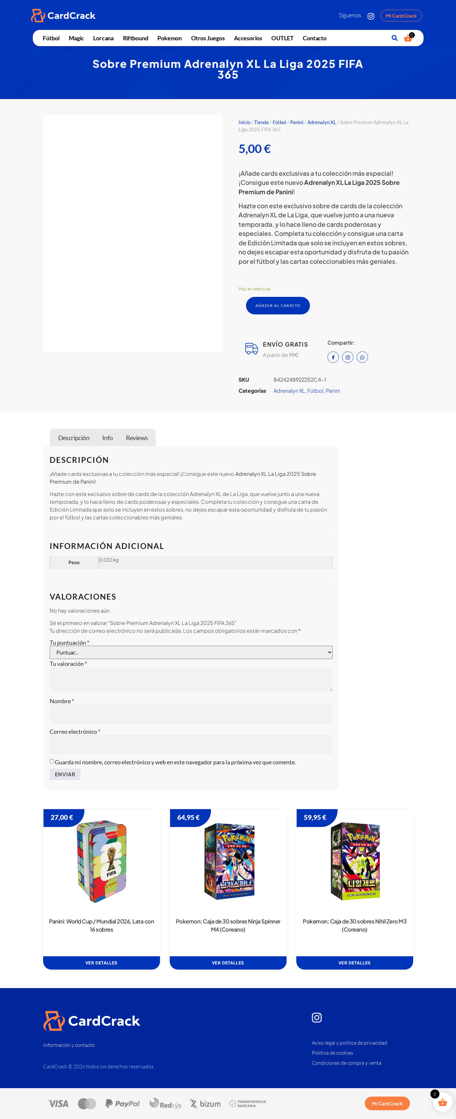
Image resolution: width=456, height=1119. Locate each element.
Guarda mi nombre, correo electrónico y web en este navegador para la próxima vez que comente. (175, 763)
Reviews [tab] (137, 438)
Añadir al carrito (281, 306)
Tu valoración (68, 664)
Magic (76, 37)
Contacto (315, 37)
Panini (296, 122)
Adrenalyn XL (321, 122)
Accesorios (248, 37)
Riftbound (135, 37)
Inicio (244, 122)
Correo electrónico (75, 732)
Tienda (261, 122)
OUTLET (282, 37)
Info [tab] (107, 438)
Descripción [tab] (73, 438)
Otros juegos (208, 37)
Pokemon (169, 37)
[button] (394, 38)
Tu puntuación (69, 643)
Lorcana (103, 37)
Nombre (62, 702)
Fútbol (51, 37)
